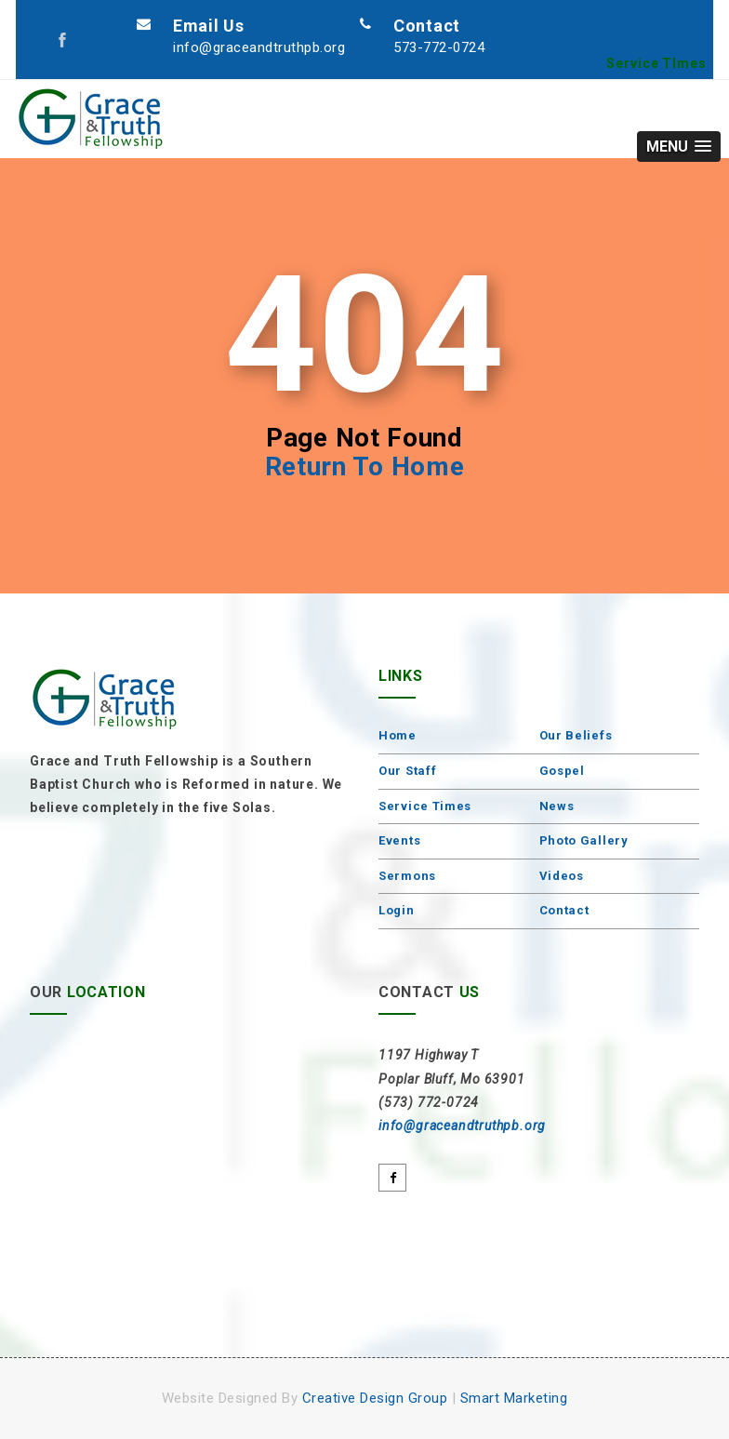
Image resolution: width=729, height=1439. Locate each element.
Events (399, 840)
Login (396, 910)
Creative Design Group (375, 1398)
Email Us (209, 25)
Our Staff (407, 771)
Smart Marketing (514, 1398)
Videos (561, 876)
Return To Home (365, 466)
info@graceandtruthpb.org (259, 47)
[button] (679, 146)
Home (397, 735)
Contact (564, 910)
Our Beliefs (576, 735)
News (557, 806)
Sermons (407, 876)
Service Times (424, 806)
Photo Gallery (584, 840)
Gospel (562, 771)
